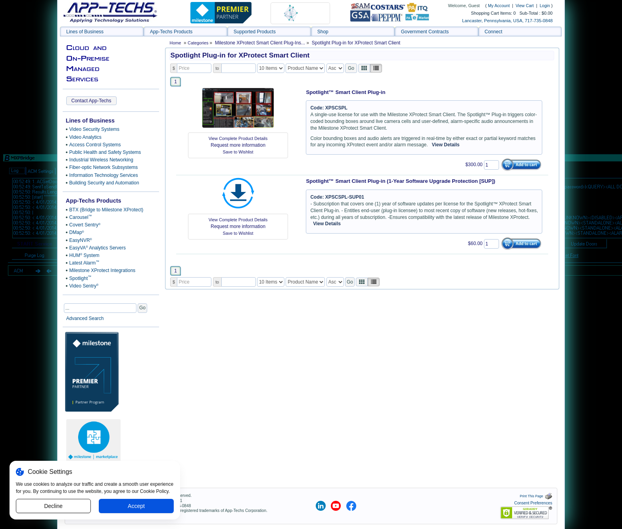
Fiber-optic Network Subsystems (103, 167)
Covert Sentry (85, 225)
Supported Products (255, 31)
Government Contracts (425, 31)
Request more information (238, 145)
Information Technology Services (103, 175)
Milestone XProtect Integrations (102, 270)
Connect (494, 31)
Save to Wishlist (238, 152)
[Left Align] (364, 68)
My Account (499, 5)
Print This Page (536, 496)
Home (175, 42)
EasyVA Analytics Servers (97, 248)
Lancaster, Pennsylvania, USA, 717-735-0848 (507, 20)
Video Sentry (84, 286)
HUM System (84, 255)
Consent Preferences (533, 503)
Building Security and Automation (104, 183)
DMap (76, 232)
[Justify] (376, 68)
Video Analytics (85, 137)
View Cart (525, 5)
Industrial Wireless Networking (101, 160)
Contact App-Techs (91, 101)
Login (544, 5)
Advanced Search (85, 318)
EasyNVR (80, 240)
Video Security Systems (94, 129)
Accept (136, 506)
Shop (322, 31)
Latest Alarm (84, 263)
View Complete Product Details (238, 138)
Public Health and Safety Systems (105, 152)
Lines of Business (85, 31)
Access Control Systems (95, 145)
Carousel (80, 217)
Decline (53, 506)
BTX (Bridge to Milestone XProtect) (106, 210)
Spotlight (80, 278)
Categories (198, 42)
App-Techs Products (171, 31)
